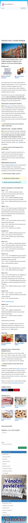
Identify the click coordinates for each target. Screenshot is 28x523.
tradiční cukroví (10, 301)
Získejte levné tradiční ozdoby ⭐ (12, 178)
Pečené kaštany (6, 515)
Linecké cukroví (6, 456)
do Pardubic (15, 383)
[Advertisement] (14, 25)
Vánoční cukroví (6, 452)
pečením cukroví (20, 368)
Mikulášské (11, 165)
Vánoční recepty (6, 500)
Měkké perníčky (6, 461)
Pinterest (17, 390)
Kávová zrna (5, 454)
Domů (2, 8)
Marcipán (4, 459)
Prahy (22, 383)
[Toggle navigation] (23, 8)
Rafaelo (4, 464)
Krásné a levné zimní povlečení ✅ (12, 182)
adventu (9, 106)
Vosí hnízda (5, 473)
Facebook (5, 390)
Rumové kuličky (6, 466)
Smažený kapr (5, 508)
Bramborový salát (7, 503)
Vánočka (4, 512)
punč (17, 142)
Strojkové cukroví (7, 468)
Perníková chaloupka (7, 505)
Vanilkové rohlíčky (7, 471)
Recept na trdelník (7, 510)
